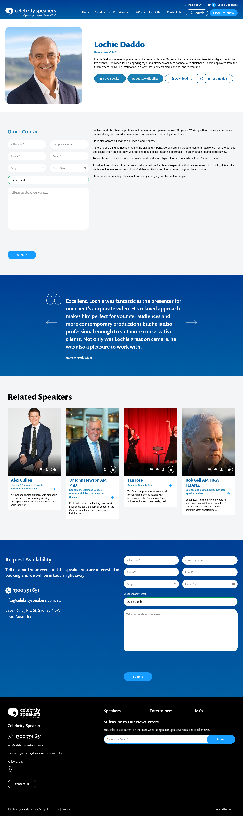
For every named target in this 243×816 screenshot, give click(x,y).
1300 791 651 (195, 4)
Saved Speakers (225, 5)
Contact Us (22, 784)
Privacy (66, 809)
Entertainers (161, 710)
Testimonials (217, 78)
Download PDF (183, 78)
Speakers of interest (135, 594)
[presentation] (33, 240)
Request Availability (145, 78)
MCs (199, 710)
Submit (22, 255)
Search (197, 12)
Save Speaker (111, 78)
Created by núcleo (224, 809)
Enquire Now (223, 12)
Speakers (112, 710)
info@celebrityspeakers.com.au (33, 600)
